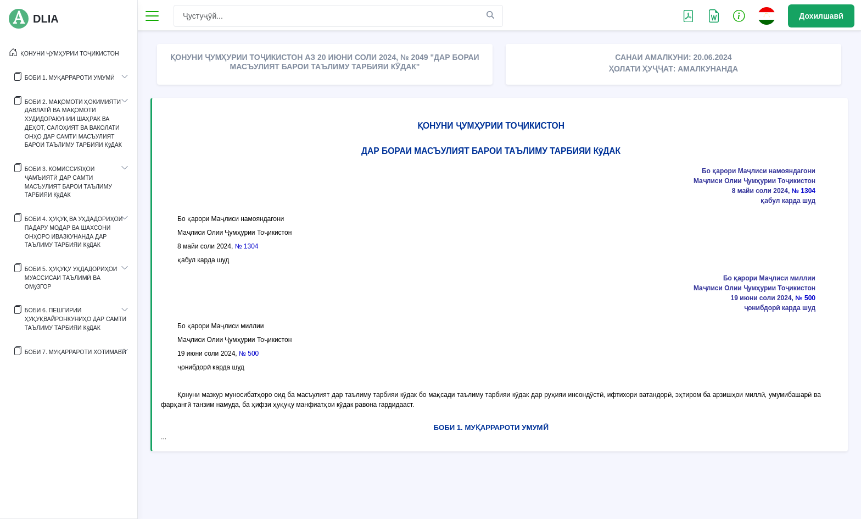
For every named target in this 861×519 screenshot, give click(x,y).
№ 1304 (803, 191)
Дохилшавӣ (821, 16)
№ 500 (805, 298)
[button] (739, 15)
